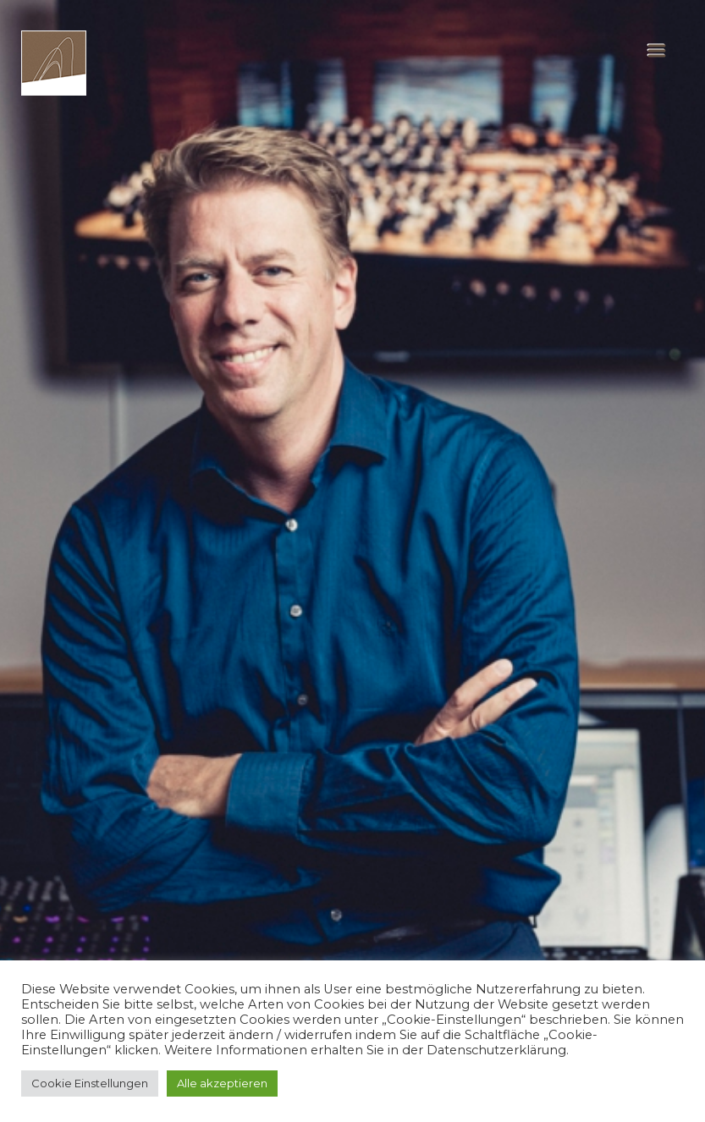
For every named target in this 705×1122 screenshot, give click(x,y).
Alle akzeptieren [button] (222, 1083)
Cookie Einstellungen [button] (89, 1083)
